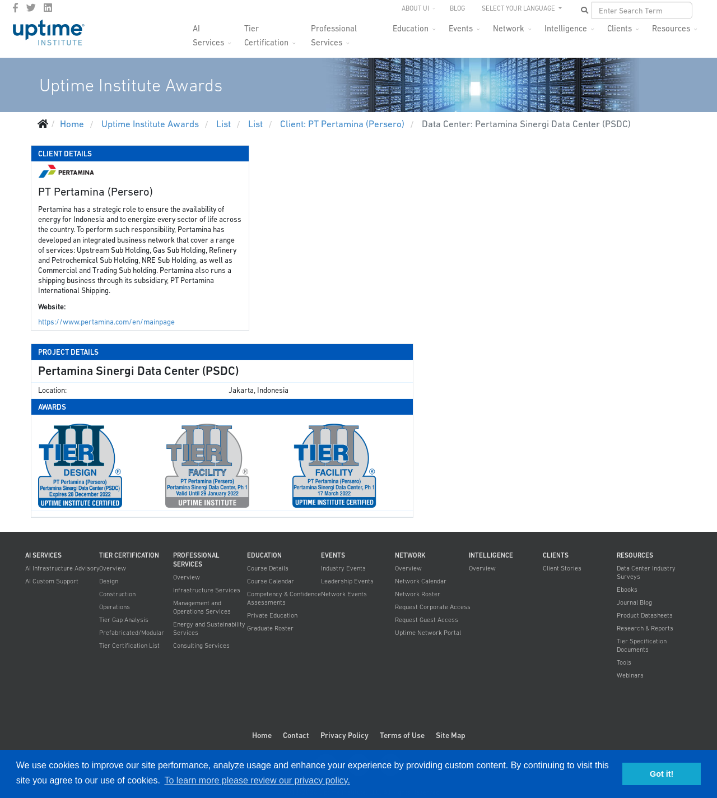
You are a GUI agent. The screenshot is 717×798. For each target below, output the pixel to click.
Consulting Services (201, 645)
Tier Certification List (129, 645)
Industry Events (343, 568)
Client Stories (562, 568)
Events (461, 28)
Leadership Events (347, 581)
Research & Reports (645, 628)
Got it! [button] (661, 773)
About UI (415, 8)
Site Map (450, 735)
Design (108, 581)
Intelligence (565, 28)
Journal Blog (634, 602)
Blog (457, 8)
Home (262, 735)
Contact (296, 735)
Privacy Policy (344, 735)
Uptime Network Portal (428, 633)
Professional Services (334, 32)
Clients (619, 28)
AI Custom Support (51, 581)
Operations (114, 607)
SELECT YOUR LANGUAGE (519, 8)
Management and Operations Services (202, 607)
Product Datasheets (645, 615)
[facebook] (15, 7)
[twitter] (31, 7)
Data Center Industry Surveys (646, 572)
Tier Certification (266, 32)
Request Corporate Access (433, 607)
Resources (671, 28)
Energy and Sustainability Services (209, 628)
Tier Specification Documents (642, 645)
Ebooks (627, 589)
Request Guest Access (426, 620)
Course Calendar (270, 581)
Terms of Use (402, 735)
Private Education (272, 615)
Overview (112, 568)
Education (411, 28)
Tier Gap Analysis (123, 620)
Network (508, 28)
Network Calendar (420, 581)
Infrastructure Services (206, 590)
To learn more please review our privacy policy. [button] (257, 780)
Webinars (630, 675)
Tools (624, 662)
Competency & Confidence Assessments (284, 598)
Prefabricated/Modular (131, 633)
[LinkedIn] (48, 7)
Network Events (344, 594)
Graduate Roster (270, 628)
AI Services (208, 32)
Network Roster (417, 594)
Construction (117, 594)
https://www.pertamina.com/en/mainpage (106, 322)
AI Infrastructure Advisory (62, 568)
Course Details (267, 568)
